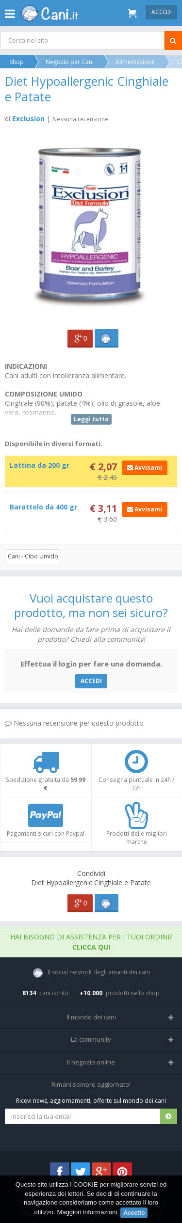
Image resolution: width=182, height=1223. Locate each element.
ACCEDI (91, 681)
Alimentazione (135, 62)
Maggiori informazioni (87, 1212)
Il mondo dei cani (91, 1017)
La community (91, 1039)
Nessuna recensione (80, 119)
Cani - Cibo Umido (33, 556)
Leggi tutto (91, 419)
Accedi (161, 12)
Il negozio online (91, 1062)
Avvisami (144, 467)
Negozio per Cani (70, 62)
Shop (17, 62)
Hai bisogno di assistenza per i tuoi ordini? (91, 942)
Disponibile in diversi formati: (53, 443)
